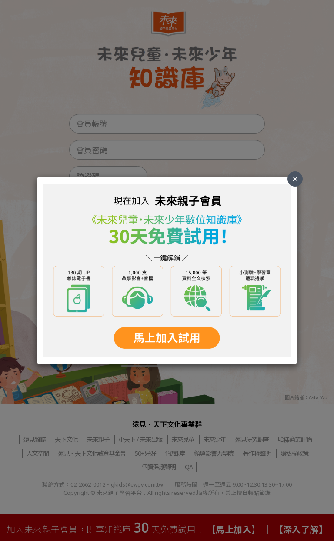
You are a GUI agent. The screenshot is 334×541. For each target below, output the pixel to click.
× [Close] (295, 178)
